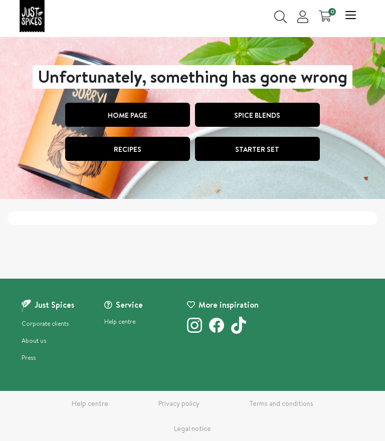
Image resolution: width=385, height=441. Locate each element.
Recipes (127, 149)
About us (34, 340)
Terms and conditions (281, 403)
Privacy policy (179, 403)
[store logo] (32, 16)
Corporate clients (45, 323)
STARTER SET (257, 149)
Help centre (119, 321)
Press (29, 357)
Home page (127, 115)
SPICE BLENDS (257, 115)
